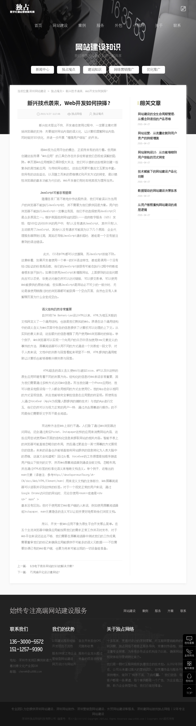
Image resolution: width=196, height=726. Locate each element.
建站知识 (94, 70)
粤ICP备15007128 (77, 718)
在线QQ (189, 681)
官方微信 (189, 668)
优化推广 (153, 70)
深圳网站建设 (37, 91)
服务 (100, 26)
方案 (170, 611)
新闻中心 (42, 70)
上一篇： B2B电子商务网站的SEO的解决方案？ (46, 566)
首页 (38, 26)
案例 (82, 26)
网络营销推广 (124, 70)
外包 (118, 26)
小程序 (138, 26)
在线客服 (189, 643)
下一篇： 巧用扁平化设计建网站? (38, 572)
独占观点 (68, 70)
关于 (159, 26)
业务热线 (189, 655)
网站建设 (60, 26)
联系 (177, 26)
